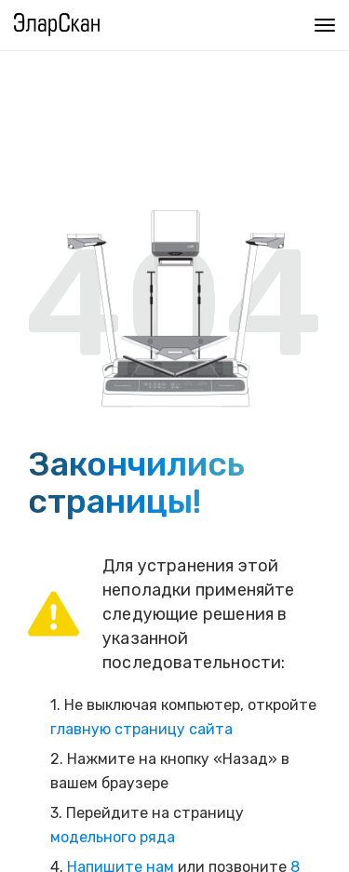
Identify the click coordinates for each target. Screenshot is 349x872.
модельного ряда (112, 837)
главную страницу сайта (141, 729)
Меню (320, 23)
